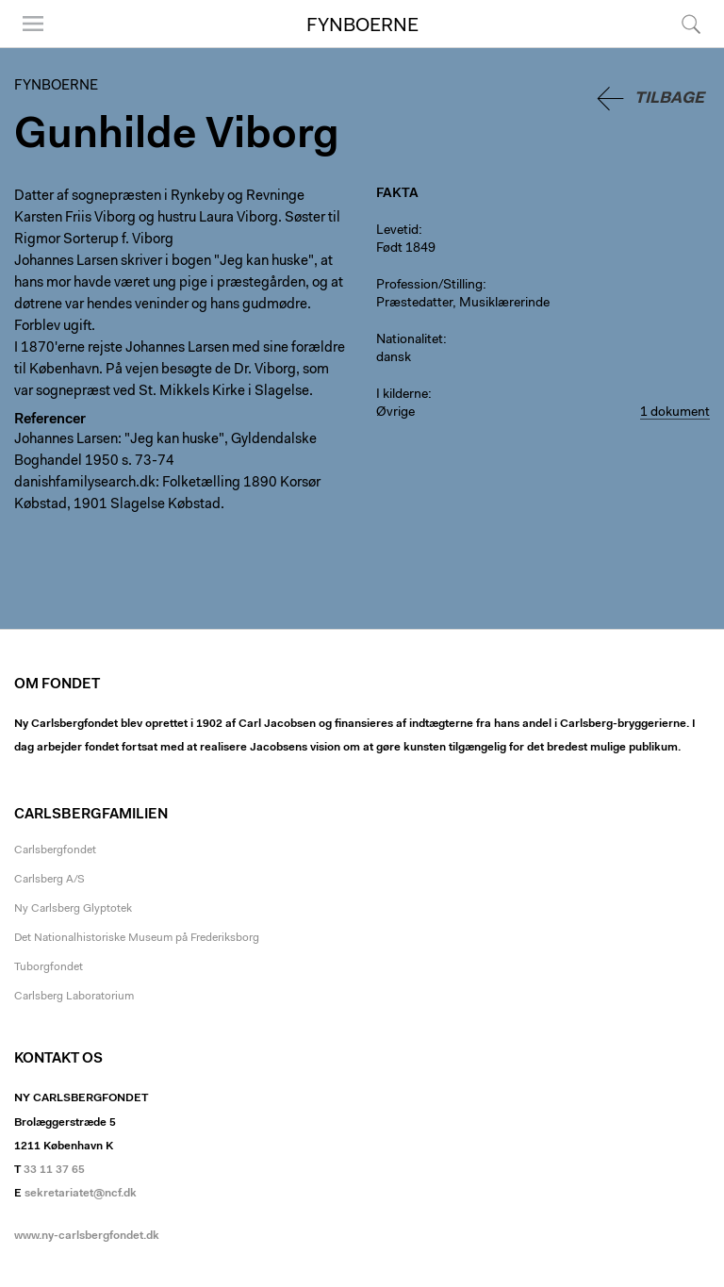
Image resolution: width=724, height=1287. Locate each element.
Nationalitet (409, 340)
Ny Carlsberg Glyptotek (73, 909)
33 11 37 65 (54, 1170)
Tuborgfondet (48, 967)
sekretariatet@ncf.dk (81, 1193)
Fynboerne (362, 26)
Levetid (397, 231)
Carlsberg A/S (49, 879)
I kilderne (402, 395)
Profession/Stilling (429, 285)
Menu (33, 23)
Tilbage (669, 99)
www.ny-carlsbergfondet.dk (86, 1236)
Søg (691, 23)
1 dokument (675, 413)
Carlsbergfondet (55, 850)
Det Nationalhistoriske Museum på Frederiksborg (136, 938)
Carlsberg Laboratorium (74, 996)
